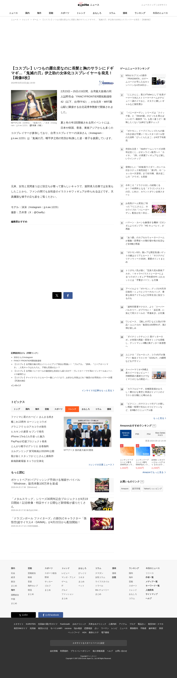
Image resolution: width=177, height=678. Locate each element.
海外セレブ (33, 586)
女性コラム (100, 577)
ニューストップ (148, 5)
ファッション (67, 594)
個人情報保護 (98, 651)
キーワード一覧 (153, 586)
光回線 (33, 628)
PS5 (137, 434)
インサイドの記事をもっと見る (98, 390)
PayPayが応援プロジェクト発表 (29, 441)
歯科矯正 (152, 628)
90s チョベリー (102, 590)
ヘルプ (149, 598)
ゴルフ (48, 586)
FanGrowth (65, 624)
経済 (13, 577)
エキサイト (162, 5)
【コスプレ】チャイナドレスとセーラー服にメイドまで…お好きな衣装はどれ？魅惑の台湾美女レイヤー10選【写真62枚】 (63, 379)
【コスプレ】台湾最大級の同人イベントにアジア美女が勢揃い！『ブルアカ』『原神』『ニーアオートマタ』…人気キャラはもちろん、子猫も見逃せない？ (61, 366)
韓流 (30, 590)
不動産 (143, 628)
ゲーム (65, 581)
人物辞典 (150, 590)
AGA (84, 632)
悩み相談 (78, 628)
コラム (112, 13)
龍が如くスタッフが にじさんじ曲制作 (32, 456)
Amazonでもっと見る (153, 472)
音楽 (30, 581)
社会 (13, 573)
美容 (161, 628)
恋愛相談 (88, 628)
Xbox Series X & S (160, 434)
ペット (81, 586)
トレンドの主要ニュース (101, 465)
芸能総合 (32, 573)
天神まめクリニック (97, 624)
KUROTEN (31, 624)
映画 (30, 577)
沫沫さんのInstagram (23, 357)
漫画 (125, 13)
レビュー (66, 573)
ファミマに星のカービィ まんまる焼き (32, 417)
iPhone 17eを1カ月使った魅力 (28, 436)
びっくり (82, 573)
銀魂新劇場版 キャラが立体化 (27, 461)
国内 (27, 13)
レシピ (114, 628)
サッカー (49, 581)
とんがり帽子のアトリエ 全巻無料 (30, 446)
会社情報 (54, 651)
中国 (13, 599)
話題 (114, 577)
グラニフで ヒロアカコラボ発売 (28, 426)
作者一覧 (150, 577)
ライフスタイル (102, 581)
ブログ (132, 624)
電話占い (141, 624)
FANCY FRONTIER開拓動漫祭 (27, 361)
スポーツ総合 (51, 573)
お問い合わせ (121, 651)
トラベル (99, 586)
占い (97, 628)
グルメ (65, 590)
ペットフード (74, 632)
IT (62, 586)
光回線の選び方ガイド (48, 624)
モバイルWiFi (56, 628)
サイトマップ (152, 594)
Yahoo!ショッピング (153, 488)
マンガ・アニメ (68, 577)
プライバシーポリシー (80, 651)
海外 (39, 13)
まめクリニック (79, 624)
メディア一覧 (152, 581)
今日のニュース (160, 13)
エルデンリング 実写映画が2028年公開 (32, 451)
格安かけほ (43, 628)
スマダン (99, 573)
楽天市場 (136, 488)
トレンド (81, 13)
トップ (17, 409)
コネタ (81, 577)
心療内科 (113, 624)
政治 (13, 581)
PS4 (148, 434)
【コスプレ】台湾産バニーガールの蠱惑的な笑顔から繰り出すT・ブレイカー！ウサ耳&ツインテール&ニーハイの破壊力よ (63, 372)
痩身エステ (94, 632)
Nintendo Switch (126, 434)
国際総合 (15, 595)
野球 (47, 577)
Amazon (124, 488)
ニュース (13, 13)
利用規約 (64, 651)
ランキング (140, 13)
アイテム (123, 624)
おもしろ (97, 13)
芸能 (51, 13)
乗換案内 (134, 628)
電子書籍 (105, 632)
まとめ (14, 586)
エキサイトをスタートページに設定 (88, 643)
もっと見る (159, 418)
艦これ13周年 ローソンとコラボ (29, 421)
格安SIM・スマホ (155, 624)
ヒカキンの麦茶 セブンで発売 (27, 431)
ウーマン (105, 628)
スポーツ (65, 13)
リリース (150, 573)
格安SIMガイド (20, 628)
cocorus (68, 628)
